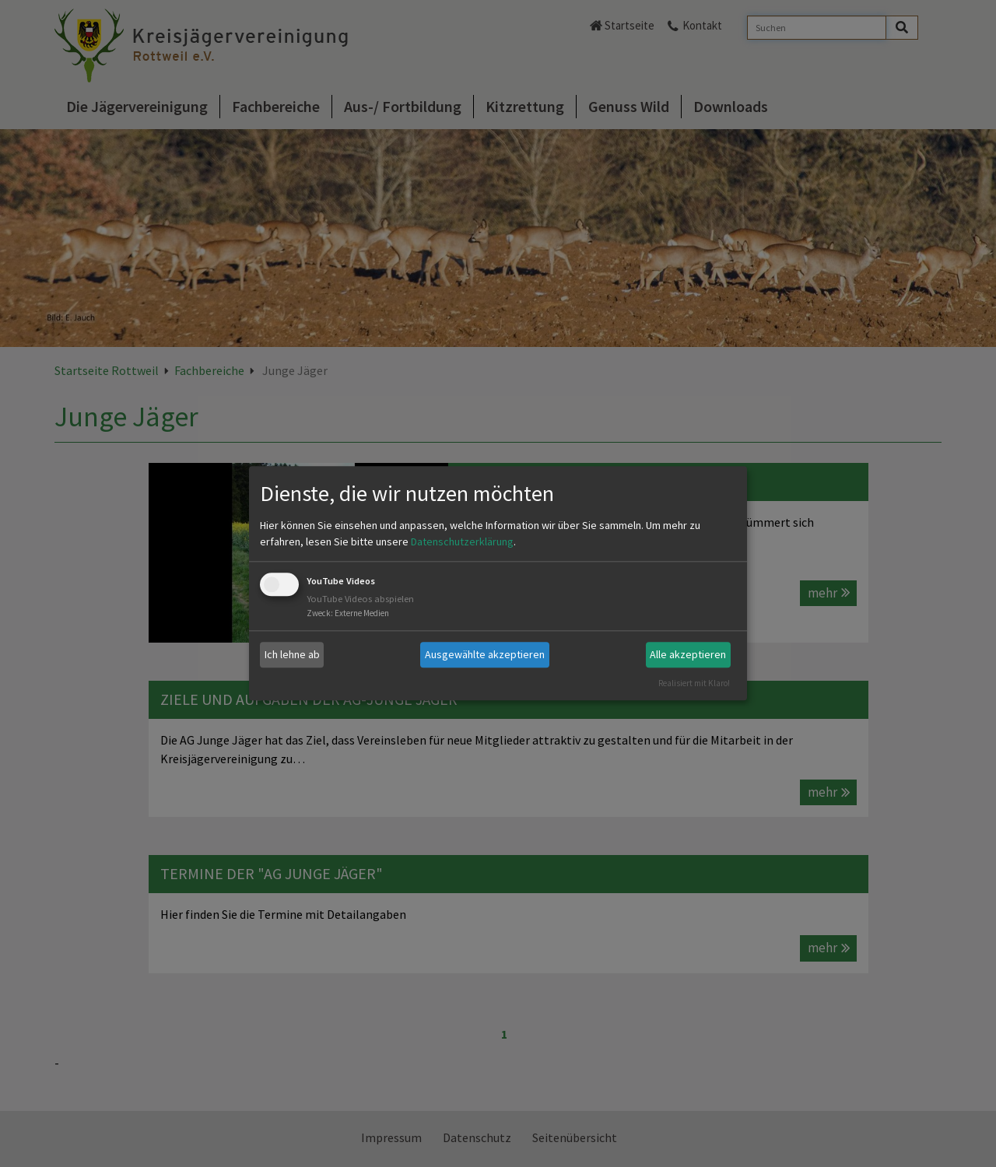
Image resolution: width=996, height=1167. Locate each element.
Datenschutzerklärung (462, 541)
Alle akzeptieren (688, 654)
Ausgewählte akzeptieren (485, 654)
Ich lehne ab (292, 654)
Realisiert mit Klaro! (694, 683)
